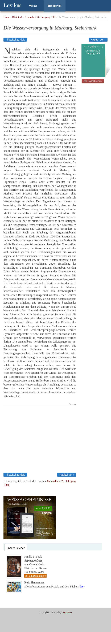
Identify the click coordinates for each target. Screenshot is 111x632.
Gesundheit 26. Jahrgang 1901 (40, 17)
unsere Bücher (16, 548)
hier (82, 586)
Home (6, 17)
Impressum (67, 612)
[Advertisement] (39, 438)
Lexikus (12, 5)
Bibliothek (54, 5)
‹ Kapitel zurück (15, 39)
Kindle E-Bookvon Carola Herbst (34, 560)
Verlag (33, 5)
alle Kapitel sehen (93, 81)
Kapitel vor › (98, 39)
